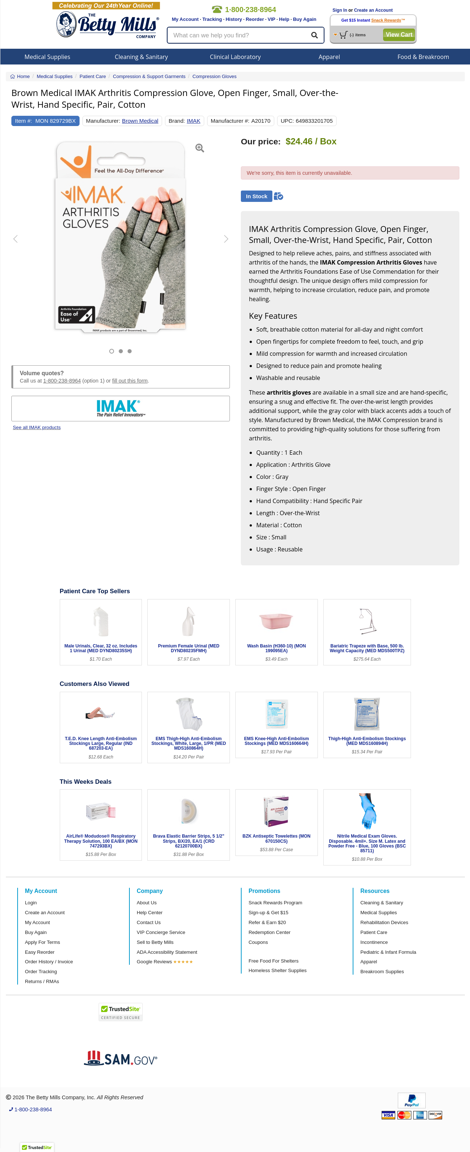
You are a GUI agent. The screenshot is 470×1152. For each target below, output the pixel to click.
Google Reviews (154, 961)
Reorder (255, 19)
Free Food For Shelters (273, 961)
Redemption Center (269, 932)
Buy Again (304, 19)
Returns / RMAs (42, 981)
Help (284, 19)
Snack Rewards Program (275, 902)
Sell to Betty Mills (155, 942)
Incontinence (374, 942)
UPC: (287, 121)
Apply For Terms (42, 942)
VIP (271, 19)
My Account (185, 19)
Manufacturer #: (230, 121)
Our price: (261, 141)
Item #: (23, 121)
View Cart (399, 35)
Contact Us (149, 922)
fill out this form (130, 381)
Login (31, 902)
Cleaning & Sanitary (141, 57)
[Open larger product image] (120, 237)
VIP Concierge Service (161, 932)
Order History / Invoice (49, 961)
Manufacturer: (103, 121)
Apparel (329, 57)
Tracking (212, 19)
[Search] (314, 35)
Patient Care (373, 932)
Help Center (149, 912)
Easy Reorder (40, 952)
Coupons (258, 942)
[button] (19, 245)
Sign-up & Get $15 (269, 912)
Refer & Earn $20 (267, 922)
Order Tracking (41, 971)
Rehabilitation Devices (384, 922)
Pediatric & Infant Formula (388, 952)
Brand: (177, 121)
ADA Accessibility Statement (167, 952)
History (233, 19)
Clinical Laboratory (235, 57)
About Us (147, 902)
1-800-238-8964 (62, 381)
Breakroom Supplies (382, 971)
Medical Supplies (47, 57)
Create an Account (373, 10)
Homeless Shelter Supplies (277, 970)
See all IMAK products (36, 427)
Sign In (340, 10)
